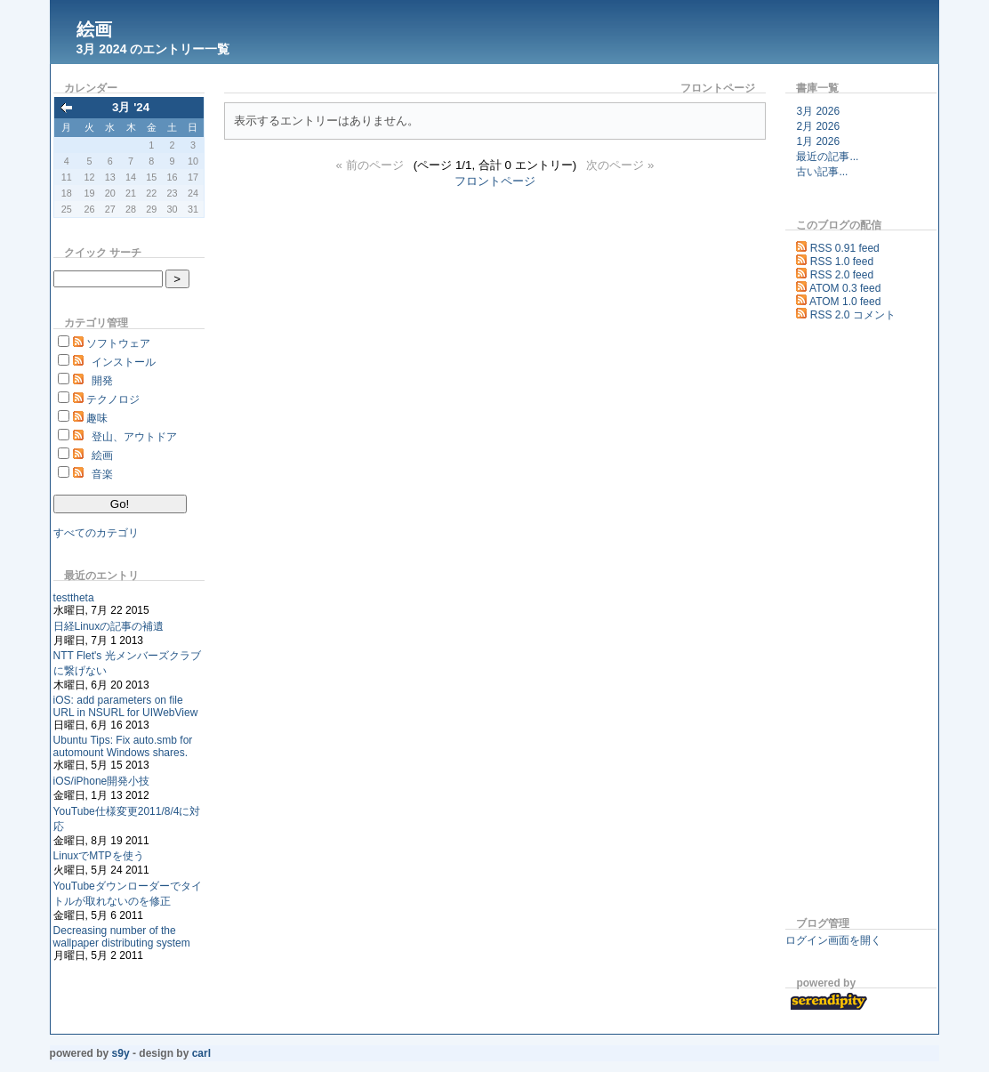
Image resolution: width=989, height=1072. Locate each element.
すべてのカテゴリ (96, 533)
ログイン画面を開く (833, 940)
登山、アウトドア (134, 437)
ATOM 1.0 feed (844, 301)
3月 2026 (818, 111)
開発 (102, 381)
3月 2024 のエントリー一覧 (153, 49)
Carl (201, 1053)
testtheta (73, 598)
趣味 (97, 418)
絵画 (94, 29)
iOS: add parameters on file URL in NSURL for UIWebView (125, 706)
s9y (121, 1053)
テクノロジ (113, 399)
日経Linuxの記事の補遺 (109, 626)
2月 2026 (818, 126)
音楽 (102, 474)
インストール (124, 362)
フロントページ (494, 181)
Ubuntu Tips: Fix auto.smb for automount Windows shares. (123, 746)
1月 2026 (818, 141)
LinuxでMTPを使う (98, 856)
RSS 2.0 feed (841, 275)
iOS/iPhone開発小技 (101, 781)
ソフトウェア (118, 343)
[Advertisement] (838, 622)
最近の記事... (827, 156)
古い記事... (822, 171)
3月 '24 (130, 107)
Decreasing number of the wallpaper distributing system (121, 936)
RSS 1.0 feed (841, 261)
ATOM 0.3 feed (844, 288)
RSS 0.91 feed (845, 248)
